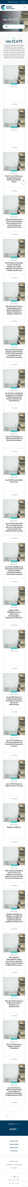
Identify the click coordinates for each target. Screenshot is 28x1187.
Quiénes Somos (14, 1144)
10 (7, 1115)
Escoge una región (8, 23)
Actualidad (14, 1151)
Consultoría (14, 1141)
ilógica (17, 1183)
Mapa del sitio (14, 1161)
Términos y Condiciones (14, 1164)
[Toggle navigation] (24, 7)
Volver (6, 16)
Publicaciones (14, 1147)
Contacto (22, 2)
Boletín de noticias (13, 2)
